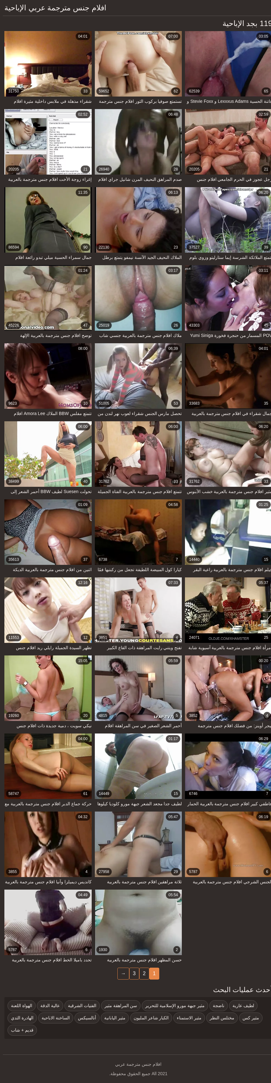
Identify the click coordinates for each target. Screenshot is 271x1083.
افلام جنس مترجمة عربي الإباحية (53, 7)
